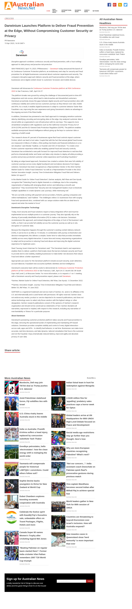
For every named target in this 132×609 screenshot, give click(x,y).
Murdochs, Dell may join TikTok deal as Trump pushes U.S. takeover (34, 385)
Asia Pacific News (54, 11)
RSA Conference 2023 (28, 271)
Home (48, 11)
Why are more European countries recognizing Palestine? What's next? (77, 451)
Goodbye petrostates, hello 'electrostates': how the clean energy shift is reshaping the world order (112, 62)
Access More (91, 378)
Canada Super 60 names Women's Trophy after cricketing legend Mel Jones (33, 535)
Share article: (12, 350)
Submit (90, 581)
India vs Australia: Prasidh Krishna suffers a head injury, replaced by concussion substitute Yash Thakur (112, 52)
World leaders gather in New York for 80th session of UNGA (79, 504)
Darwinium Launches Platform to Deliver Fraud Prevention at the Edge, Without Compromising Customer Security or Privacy (49, 31)
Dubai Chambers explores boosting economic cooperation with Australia (32, 499)
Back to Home (9, 18)
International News (67, 11)
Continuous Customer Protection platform (49, 88)
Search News (86, 11)
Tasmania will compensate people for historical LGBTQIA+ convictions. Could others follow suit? (112, 71)
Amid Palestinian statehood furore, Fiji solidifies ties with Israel (33, 401)
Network (96, 11)
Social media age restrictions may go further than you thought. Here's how (80, 435)
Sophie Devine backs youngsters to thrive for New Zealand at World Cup (33, 484)
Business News (78, 11)
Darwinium (54, 69)
